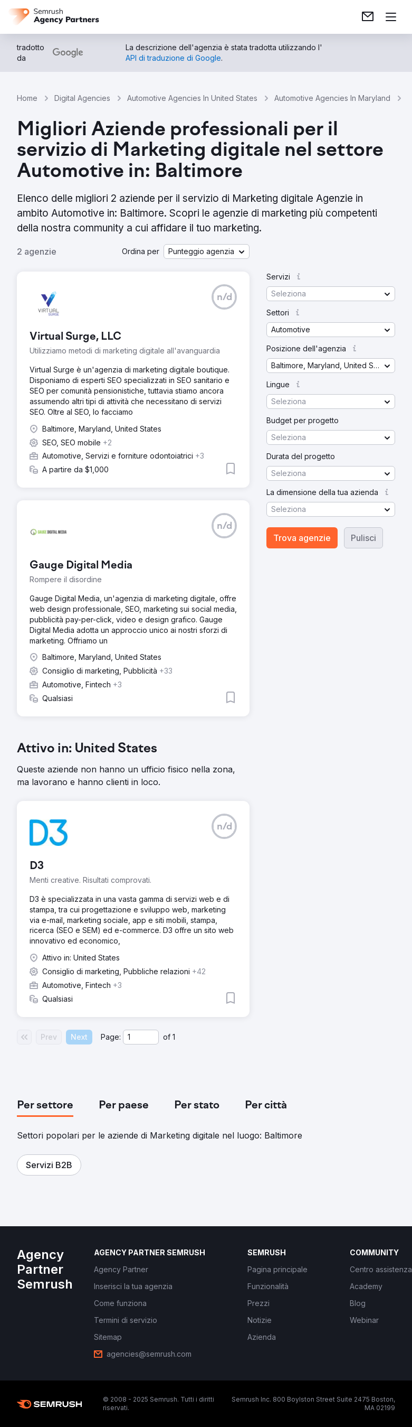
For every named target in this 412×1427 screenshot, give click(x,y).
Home (27, 98)
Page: (111, 1036)
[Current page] (140, 1037)
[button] (207, 251)
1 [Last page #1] (174, 1036)
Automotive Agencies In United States (192, 98)
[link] (367, 17)
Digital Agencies (82, 98)
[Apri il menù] (391, 16)
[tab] (45, 1105)
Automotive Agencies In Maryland (332, 98)
